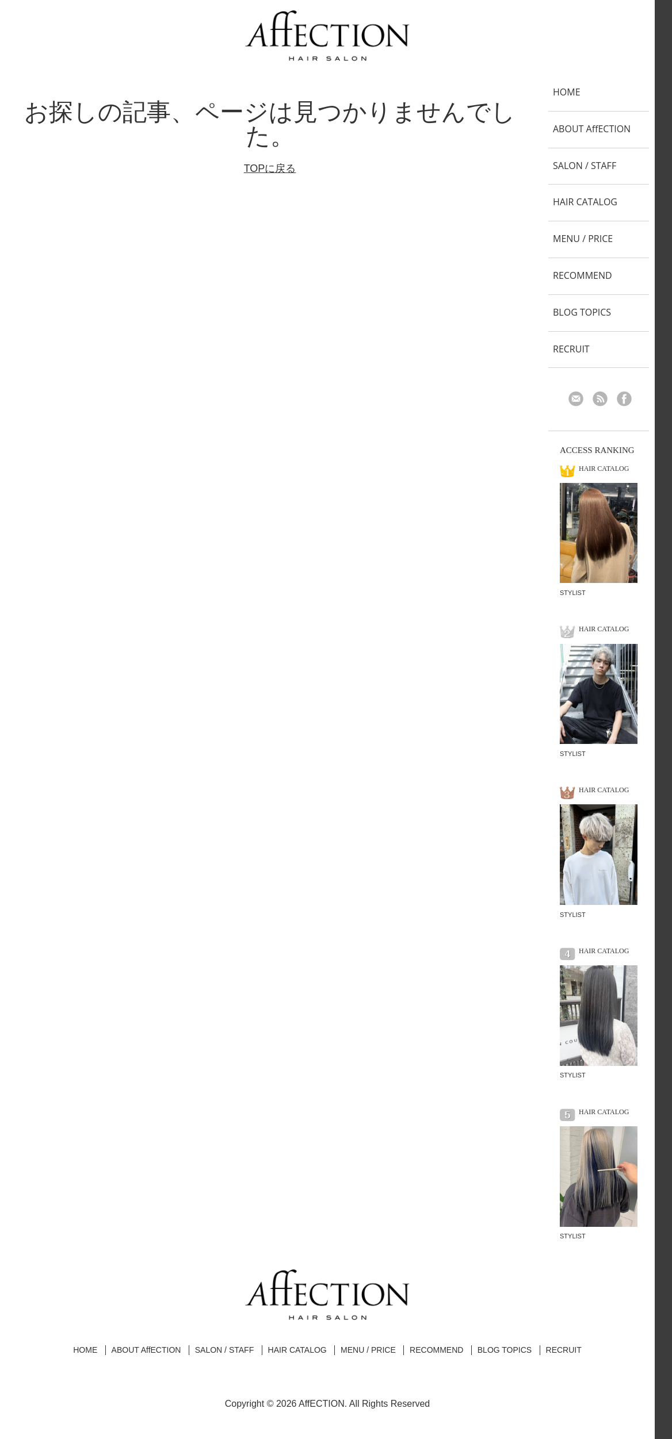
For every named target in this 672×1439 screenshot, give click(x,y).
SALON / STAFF (584, 165)
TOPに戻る (270, 168)
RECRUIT (571, 349)
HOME (567, 92)
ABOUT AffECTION (592, 128)
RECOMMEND (582, 275)
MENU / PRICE (583, 238)
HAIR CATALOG (585, 201)
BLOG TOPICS (582, 312)
